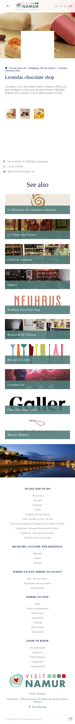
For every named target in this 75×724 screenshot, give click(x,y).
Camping (37, 622)
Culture (37, 558)
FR (56, 6)
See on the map (39, 706)
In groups (37, 505)
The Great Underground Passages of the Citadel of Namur (38, 523)
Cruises (37, 509)
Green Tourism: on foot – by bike (37, 519)
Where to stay (37, 597)
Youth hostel (37, 632)
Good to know (37, 640)
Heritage (37, 563)
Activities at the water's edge (37, 537)
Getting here (37, 661)
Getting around (37, 666)
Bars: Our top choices (37, 578)
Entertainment (37, 588)
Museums (37, 553)
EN (70, 6)
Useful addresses (37, 657)
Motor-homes (37, 627)
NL (60, 6)
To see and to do (18, 68)
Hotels (38, 604)
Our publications (37, 647)
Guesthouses (37, 618)
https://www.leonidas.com (19, 171)
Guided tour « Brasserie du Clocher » (37, 533)
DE (65, 6)
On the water (37, 613)
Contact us (37, 652)
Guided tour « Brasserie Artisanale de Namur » (37, 528)
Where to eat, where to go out (37, 571)
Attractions (37, 495)
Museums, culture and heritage (37, 546)
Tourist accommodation (37, 608)
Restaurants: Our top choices (37, 583)
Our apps (37, 500)
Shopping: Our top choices (42, 68)
